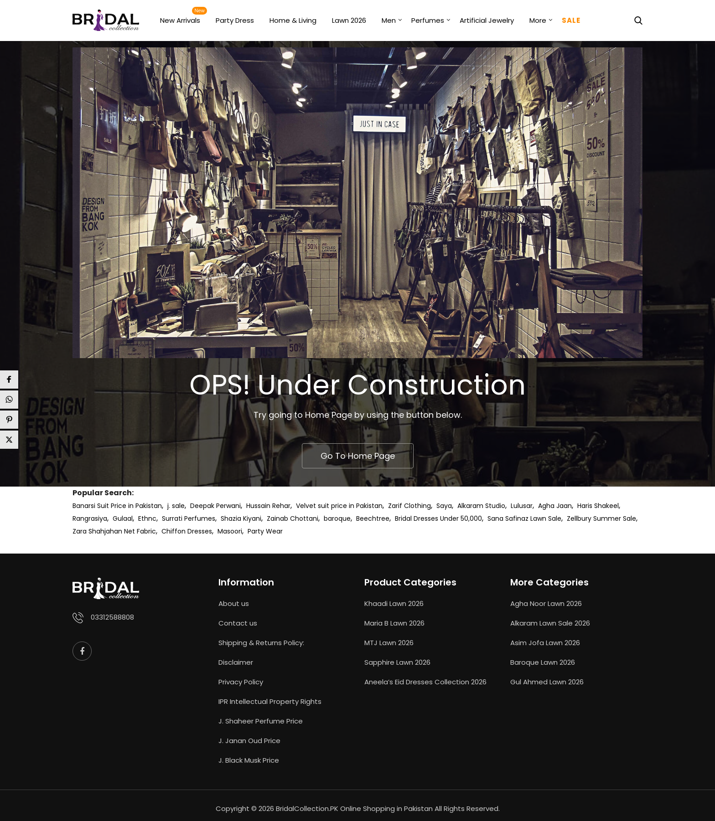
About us (233, 603)
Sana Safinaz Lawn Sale (524, 518)
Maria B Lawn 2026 (394, 623)
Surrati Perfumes (188, 518)
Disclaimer (235, 662)
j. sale (176, 505)
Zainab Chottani (292, 518)
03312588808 (112, 617)
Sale (571, 20)
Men (389, 20)
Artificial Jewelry (487, 20)
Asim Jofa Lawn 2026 (545, 642)
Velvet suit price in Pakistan (339, 505)
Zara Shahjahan (97, 531)
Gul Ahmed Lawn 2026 (547, 682)
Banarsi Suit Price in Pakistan (117, 505)
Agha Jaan (555, 505)
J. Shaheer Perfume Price (260, 721)
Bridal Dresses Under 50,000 (438, 518)
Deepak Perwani (215, 505)
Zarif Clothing (409, 505)
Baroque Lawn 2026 (542, 662)
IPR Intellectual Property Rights (269, 701)
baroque (337, 518)
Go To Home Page (358, 456)
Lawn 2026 (349, 20)
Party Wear (265, 531)
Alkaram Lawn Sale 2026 (550, 623)
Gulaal (123, 518)
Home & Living (292, 20)
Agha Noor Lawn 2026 (546, 603)
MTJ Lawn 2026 (389, 642)
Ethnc (147, 518)
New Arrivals (180, 20)
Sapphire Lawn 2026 (397, 662)
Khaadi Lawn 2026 (394, 603)
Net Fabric (140, 531)
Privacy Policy (240, 682)
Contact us (237, 623)
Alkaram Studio (481, 505)
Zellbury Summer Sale (601, 518)
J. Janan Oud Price (249, 740)
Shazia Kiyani (241, 518)
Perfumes (427, 20)
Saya (444, 505)
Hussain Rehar (268, 505)
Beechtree (372, 518)
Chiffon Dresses (186, 531)
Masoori (230, 531)
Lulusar (522, 505)
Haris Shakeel (598, 505)
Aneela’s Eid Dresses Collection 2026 (425, 682)
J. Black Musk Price (248, 760)
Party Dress (235, 20)
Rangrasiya (90, 518)
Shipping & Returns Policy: (261, 642)
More (537, 20)
